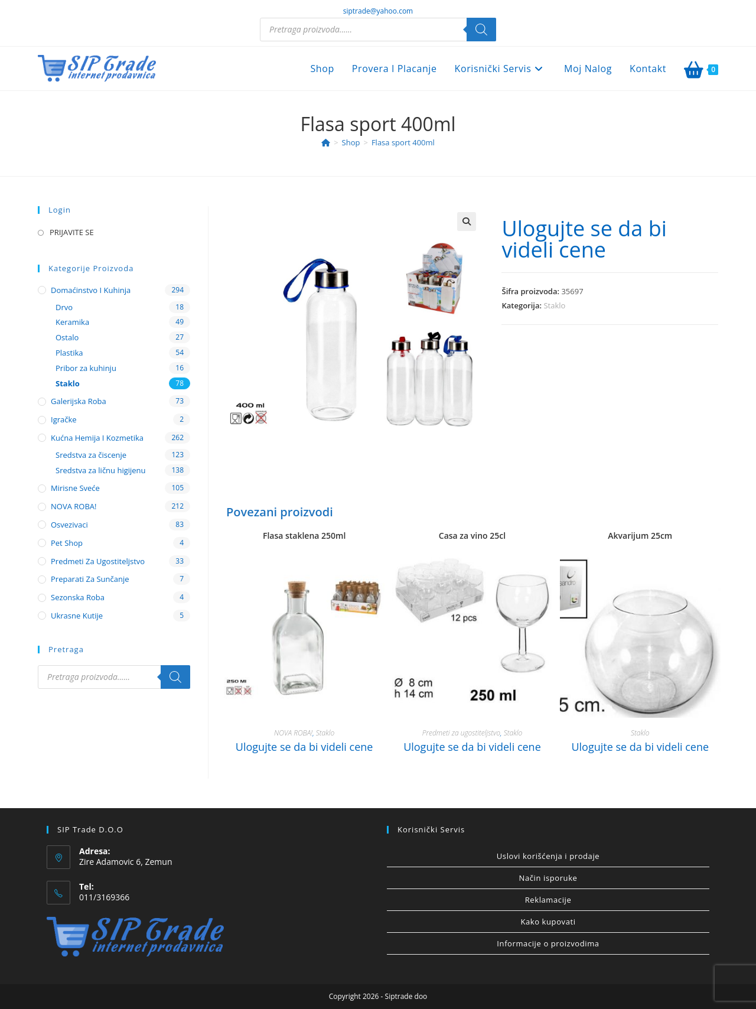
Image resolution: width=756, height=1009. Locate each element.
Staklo (554, 305)
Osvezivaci (69, 524)
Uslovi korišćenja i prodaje (548, 856)
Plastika (69, 352)
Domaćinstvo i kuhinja (91, 290)
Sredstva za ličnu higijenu (101, 470)
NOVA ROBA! (293, 733)
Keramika (72, 322)
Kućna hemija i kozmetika (97, 437)
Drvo (64, 307)
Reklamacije (548, 899)
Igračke (64, 419)
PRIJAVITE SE (72, 232)
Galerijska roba (78, 401)
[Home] (325, 142)
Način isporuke (548, 878)
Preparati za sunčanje (90, 579)
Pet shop (67, 543)
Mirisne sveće (75, 488)
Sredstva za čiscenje (91, 455)
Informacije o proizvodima (548, 943)
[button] (466, 221)
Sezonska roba (78, 597)
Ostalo (67, 337)
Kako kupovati (547, 921)
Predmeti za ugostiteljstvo (461, 733)
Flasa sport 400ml (403, 142)
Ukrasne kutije (77, 615)
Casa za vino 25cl (472, 535)
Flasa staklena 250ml (304, 535)
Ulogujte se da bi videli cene (583, 239)
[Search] (481, 29)
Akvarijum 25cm (640, 535)
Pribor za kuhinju (86, 368)
